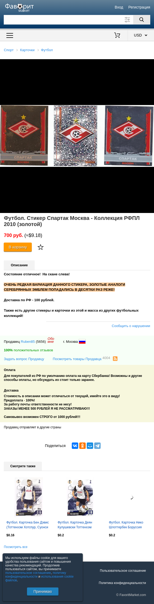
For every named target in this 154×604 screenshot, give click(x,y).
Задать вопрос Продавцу (24, 359)
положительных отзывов (28, 350)
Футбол (47, 50)
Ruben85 (28, 342)
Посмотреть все (15, 547)
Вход (119, 7)
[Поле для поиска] (77, 20)
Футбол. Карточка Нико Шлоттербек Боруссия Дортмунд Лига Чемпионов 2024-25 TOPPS (129, 525)
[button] (149, 64)
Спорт (9, 50)
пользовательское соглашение (28, 573)
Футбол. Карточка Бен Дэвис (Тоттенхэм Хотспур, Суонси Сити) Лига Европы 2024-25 (27, 525)
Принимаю (42, 591)
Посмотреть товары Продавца (81, 358)
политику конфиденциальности (35, 574)
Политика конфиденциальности (122, 583)
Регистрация (139, 7)
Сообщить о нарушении (131, 326)
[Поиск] (141, 20)
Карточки (27, 50)
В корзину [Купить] (18, 247)
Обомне (51, 340)
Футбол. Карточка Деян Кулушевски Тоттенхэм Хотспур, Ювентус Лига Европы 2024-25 (75, 525)
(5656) (41, 342)
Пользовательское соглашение (123, 571)
